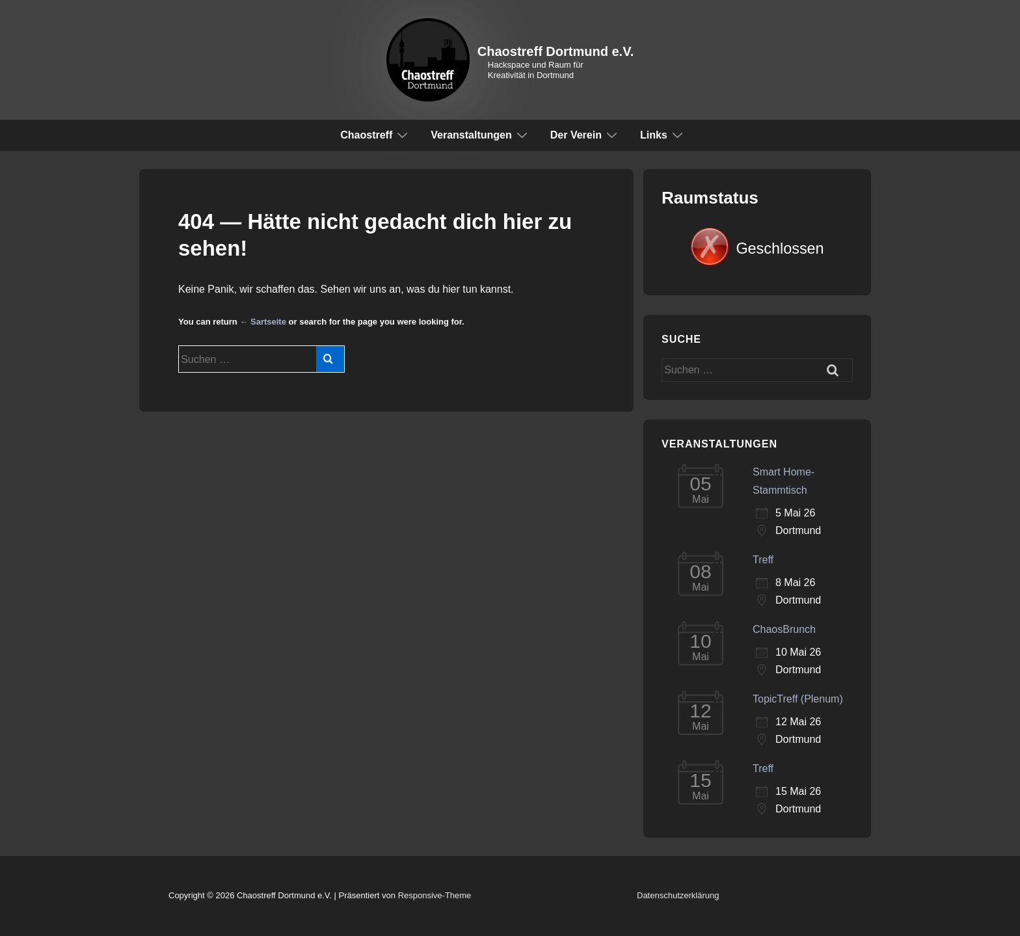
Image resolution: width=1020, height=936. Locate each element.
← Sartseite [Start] (262, 322)
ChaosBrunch (784, 629)
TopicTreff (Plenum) (798, 698)
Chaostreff (375, 135)
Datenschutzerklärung (678, 895)
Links (663, 135)
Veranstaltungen (480, 135)
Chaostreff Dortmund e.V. (555, 51)
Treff (763, 559)
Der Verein (585, 135)
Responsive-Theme (435, 895)
